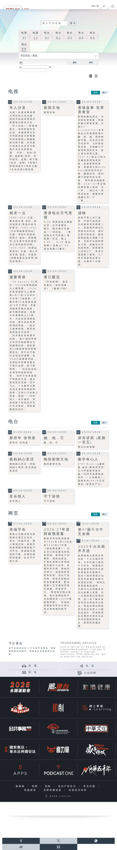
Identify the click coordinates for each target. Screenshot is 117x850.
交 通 (32, 665)
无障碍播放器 (53, 790)
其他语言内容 (78, 790)
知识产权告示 (68, 786)
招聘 (35, 786)
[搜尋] (104, 5)
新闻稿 (21, 786)
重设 (74, 62)
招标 (48, 786)
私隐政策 (31, 790)
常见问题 (90, 786)
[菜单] (112, 5)
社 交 (90, 665)
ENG (93, 6)
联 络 (32, 672)
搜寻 (91, 62)
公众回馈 (90, 672)
